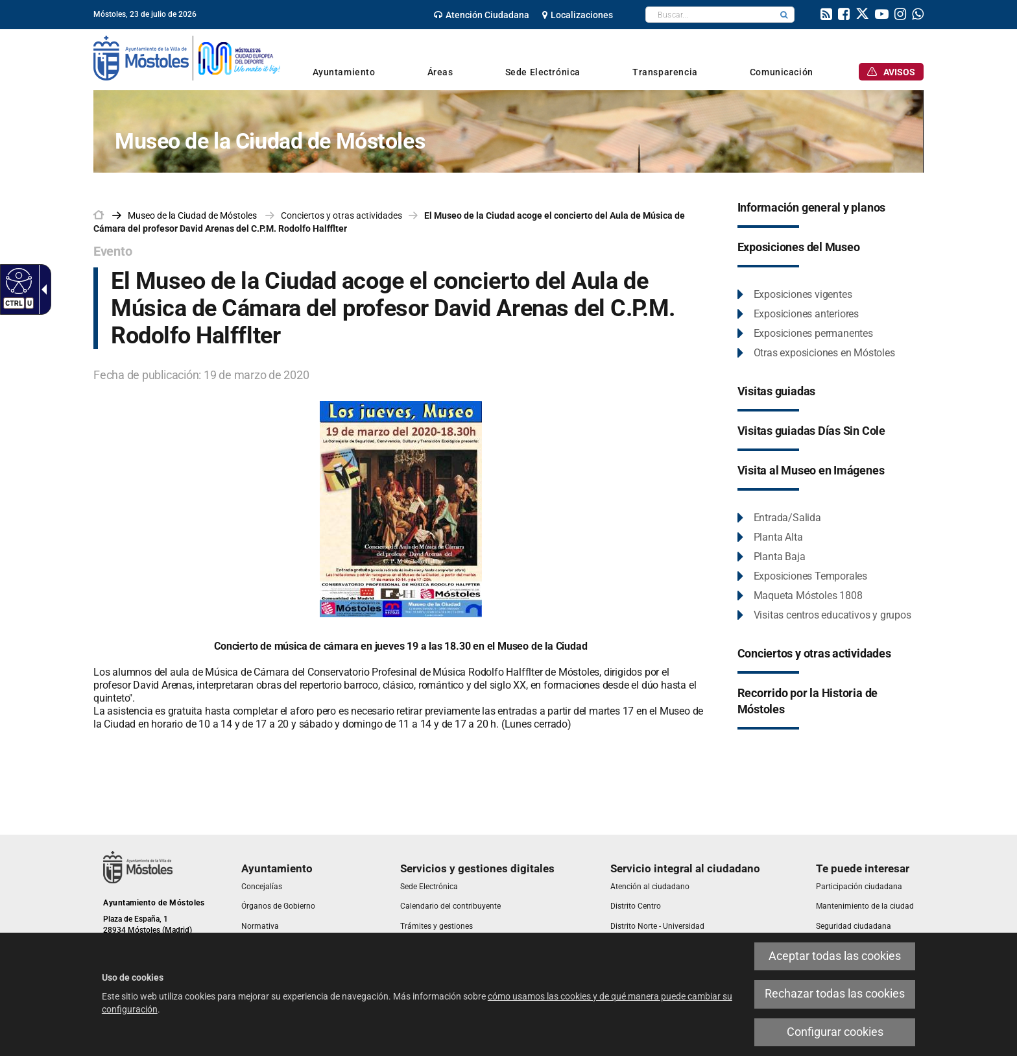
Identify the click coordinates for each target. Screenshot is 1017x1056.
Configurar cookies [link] (835, 1031)
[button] (784, 14)
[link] (481, 15)
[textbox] (709, 14)
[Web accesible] (17, 280)
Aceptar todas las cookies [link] (835, 956)
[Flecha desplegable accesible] (41, 289)
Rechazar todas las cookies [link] (835, 993)
